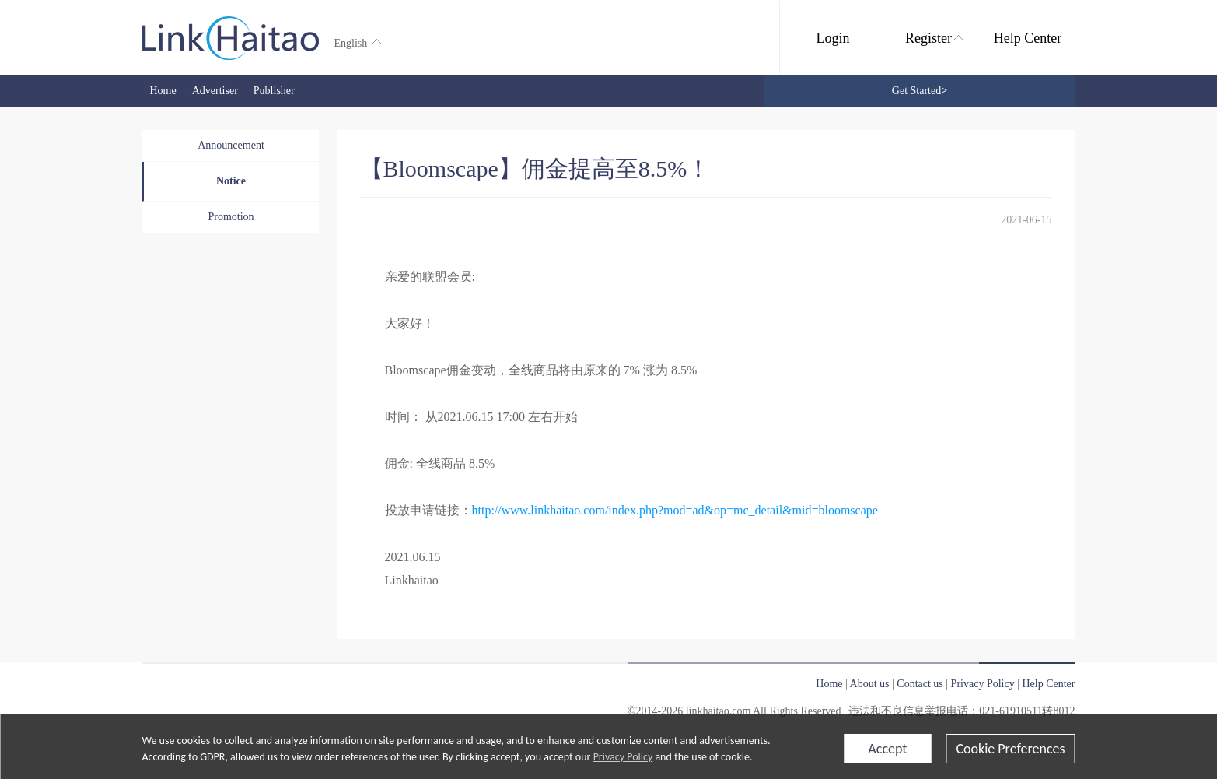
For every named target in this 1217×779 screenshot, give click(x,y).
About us (870, 684)
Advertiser (215, 90)
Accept (887, 748)
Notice (231, 181)
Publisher (274, 90)
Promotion (231, 217)
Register (934, 38)
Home (163, 90)
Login (833, 38)
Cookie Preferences (1010, 748)
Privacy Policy (623, 756)
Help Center (1027, 38)
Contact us (920, 684)
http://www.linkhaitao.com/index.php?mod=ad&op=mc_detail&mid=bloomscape (675, 510)
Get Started (919, 90)
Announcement (231, 145)
